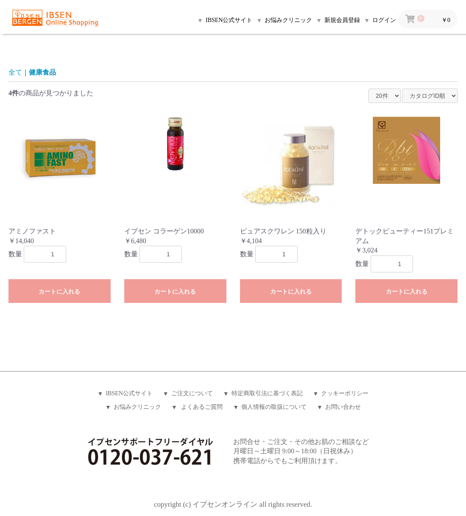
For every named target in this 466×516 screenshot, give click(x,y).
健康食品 (42, 72)
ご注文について (192, 393)
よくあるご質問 (201, 407)
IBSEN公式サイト (129, 393)
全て (15, 72)
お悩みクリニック (137, 407)
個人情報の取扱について (274, 407)
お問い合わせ (343, 407)
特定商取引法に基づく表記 (267, 393)
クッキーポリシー (344, 393)
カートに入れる (59, 291)
